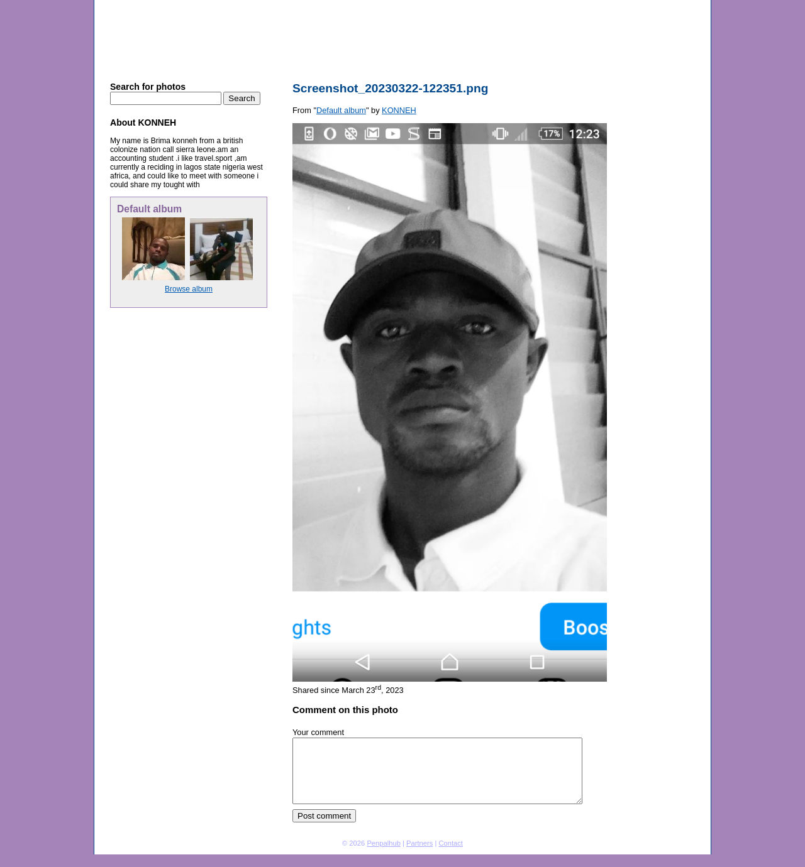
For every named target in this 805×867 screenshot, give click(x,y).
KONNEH (212, 5)
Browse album (189, 289)
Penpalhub (384, 843)
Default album (257, 5)
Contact (450, 843)
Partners (419, 843)
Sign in (645, 5)
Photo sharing (167, 5)
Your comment (318, 732)
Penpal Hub (160, 30)
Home (671, 5)
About (695, 5)
